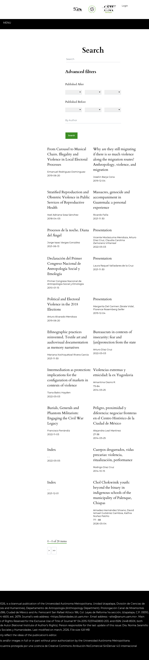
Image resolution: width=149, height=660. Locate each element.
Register (111, 5)
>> (54, 550)
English (139, 5)
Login (125, 5)
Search (71, 135)
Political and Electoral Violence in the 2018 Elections (63, 304)
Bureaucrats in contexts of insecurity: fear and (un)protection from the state (114, 337)
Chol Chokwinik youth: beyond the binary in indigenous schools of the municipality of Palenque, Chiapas (112, 492)
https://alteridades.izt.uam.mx (69, 616)
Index (51, 449)
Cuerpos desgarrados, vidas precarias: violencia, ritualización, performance (113, 454)
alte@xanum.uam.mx (123, 616)
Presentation (102, 230)
